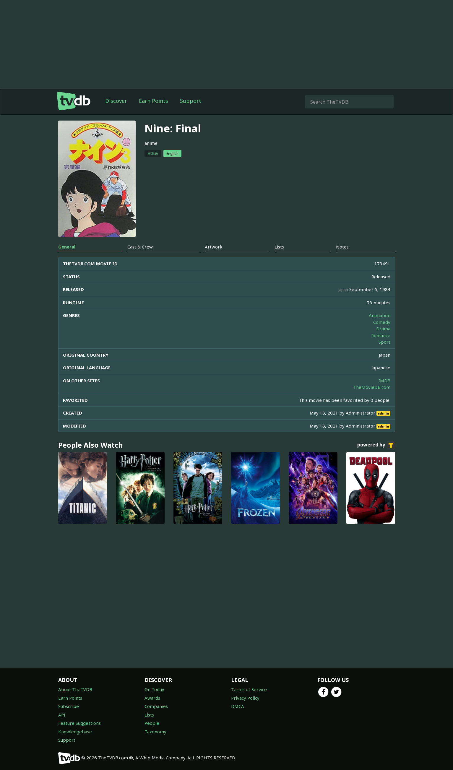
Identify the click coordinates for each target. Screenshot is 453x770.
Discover (116, 100)
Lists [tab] (279, 247)
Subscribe (68, 706)
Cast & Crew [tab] (140, 247)
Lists (149, 715)
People (151, 723)
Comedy (381, 322)
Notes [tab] (342, 247)
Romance (380, 335)
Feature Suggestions (79, 723)
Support (190, 100)
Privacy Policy (245, 698)
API (61, 715)
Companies (156, 706)
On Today (154, 689)
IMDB (384, 381)
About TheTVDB (75, 689)
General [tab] (66, 247)
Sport (384, 342)
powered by (376, 445)
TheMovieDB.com (371, 387)
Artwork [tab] (214, 247)
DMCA (237, 706)
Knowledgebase (75, 732)
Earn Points (153, 100)
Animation (379, 315)
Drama (383, 329)
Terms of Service (249, 689)
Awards (152, 698)
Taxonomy (155, 732)
